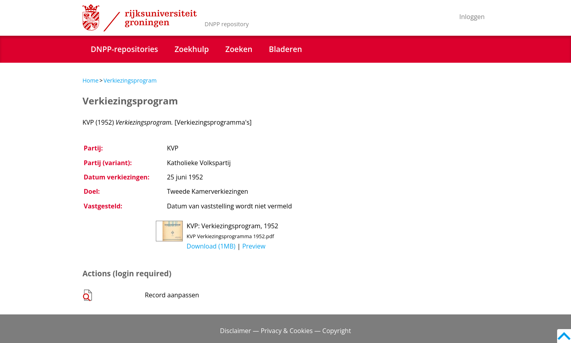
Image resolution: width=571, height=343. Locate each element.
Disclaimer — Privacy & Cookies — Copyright (285, 330)
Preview (254, 246)
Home (90, 80)
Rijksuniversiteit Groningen (139, 18)
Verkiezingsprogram (130, 80)
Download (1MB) (211, 246)
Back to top (564, 336)
